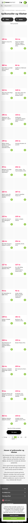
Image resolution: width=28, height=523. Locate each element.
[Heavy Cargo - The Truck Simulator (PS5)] (21, 159)
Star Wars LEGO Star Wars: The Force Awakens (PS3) (20, 94)
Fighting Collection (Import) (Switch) (6, 419)
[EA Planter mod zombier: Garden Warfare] (21, 383)
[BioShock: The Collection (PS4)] (21, 309)
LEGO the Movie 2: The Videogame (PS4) (6, 220)
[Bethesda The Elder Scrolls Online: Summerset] (7, 159)
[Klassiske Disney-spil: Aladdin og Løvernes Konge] (7, 383)
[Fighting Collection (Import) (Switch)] (7, 408)
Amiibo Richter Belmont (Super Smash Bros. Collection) (19, 295)
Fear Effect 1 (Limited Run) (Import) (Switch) (7, 69)
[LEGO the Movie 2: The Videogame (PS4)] (7, 209)
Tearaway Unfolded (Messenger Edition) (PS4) (7, 370)
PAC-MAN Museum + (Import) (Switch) (7, 244)
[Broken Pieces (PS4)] (21, 332)
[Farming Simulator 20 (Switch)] (21, 133)
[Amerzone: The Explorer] (7, 107)
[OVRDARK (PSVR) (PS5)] (21, 233)
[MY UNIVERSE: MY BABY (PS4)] (7, 283)
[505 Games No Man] (21, 358)
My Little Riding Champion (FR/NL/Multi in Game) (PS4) (19, 269)
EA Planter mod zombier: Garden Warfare (19, 395)
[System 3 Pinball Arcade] (7, 309)
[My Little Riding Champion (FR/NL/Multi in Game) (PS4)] (21, 257)
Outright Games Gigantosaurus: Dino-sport (20, 420)
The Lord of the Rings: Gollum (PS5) (7, 93)
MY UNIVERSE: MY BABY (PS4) (6, 294)
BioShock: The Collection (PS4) (19, 320)
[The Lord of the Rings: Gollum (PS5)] (7, 82)
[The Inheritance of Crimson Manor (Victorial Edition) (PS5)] (7, 332)
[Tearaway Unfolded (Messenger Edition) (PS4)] (7, 358)
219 (25, 437)
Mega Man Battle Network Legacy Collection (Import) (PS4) (20, 44)
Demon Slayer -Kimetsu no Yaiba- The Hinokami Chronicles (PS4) (6, 145)
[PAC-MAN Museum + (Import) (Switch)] (7, 233)
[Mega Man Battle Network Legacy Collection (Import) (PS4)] (21, 31)
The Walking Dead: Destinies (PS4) (6, 268)
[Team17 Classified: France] (21, 184)
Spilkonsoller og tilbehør (21, 10)
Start (3, 10)
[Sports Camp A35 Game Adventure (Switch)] (7, 184)
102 (21, 437)
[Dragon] (7, 31)
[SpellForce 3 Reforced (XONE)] (21, 57)
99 (12, 437)
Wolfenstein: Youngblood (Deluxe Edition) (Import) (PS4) (20, 119)
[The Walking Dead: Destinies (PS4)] (7, 257)
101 (18, 437)
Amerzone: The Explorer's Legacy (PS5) (6, 119)
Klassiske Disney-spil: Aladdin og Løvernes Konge (7, 395)
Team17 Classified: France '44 (19, 195)
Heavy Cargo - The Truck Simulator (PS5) (20, 170)
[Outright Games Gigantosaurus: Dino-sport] (21, 408)
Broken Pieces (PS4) (20, 342)
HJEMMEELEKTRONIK (10, 10)
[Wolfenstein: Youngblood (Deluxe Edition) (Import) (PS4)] (21, 107)
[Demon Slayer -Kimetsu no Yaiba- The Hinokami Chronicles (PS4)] (7, 133)
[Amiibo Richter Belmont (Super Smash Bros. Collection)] (21, 283)
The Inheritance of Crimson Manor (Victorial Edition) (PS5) (6, 345)
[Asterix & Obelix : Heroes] (21, 209)
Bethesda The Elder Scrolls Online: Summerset (6, 171)
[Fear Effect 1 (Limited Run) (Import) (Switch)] (7, 57)
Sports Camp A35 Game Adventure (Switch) (6, 196)
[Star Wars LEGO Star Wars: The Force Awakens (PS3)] (21, 82)
